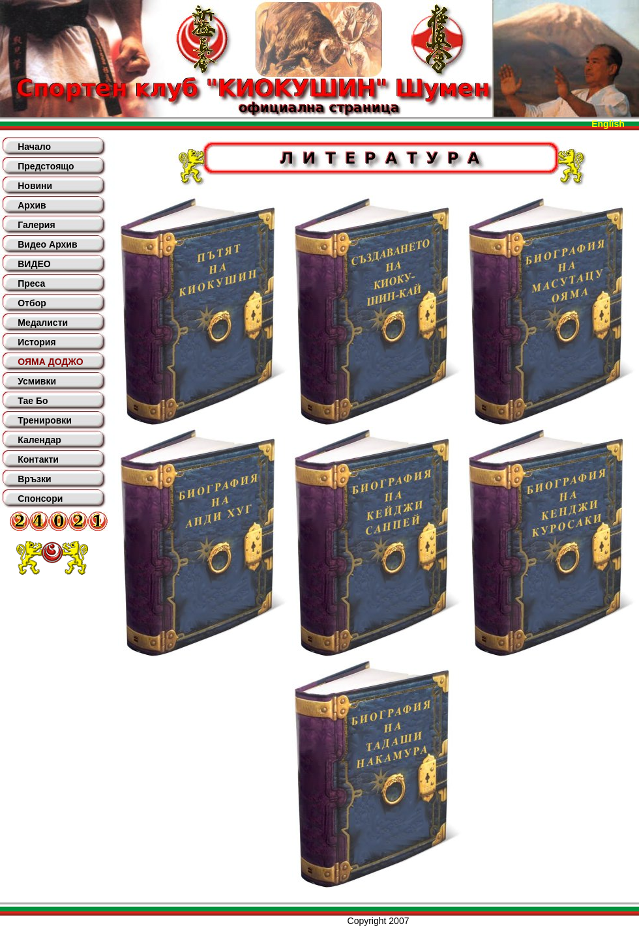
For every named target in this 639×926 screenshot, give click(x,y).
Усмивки (37, 381)
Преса (31, 283)
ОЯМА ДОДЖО (50, 361)
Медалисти (43, 322)
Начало (34, 146)
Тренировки (45, 420)
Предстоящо (46, 166)
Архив (32, 205)
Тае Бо (33, 401)
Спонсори (40, 498)
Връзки (34, 479)
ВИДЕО (34, 264)
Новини (35, 186)
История (36, 342)
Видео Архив (47, 244)
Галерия (36, 225)
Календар (39, 440)
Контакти (38, 459)
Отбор (32, 303)
